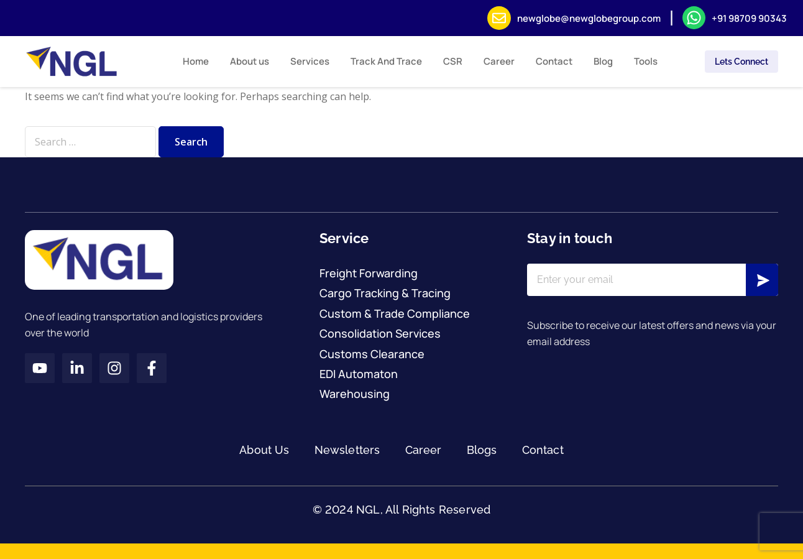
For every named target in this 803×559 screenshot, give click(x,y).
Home (196, 61)
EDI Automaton (358, 373)
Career (499, 61)
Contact (554, 61)
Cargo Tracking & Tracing (385, 292)
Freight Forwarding (368, 273)
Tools (646, 61)
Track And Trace (386, 61)
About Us (264, 449)
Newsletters (347, 449)
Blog (603, 61)
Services (309, 61)
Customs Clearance (371, 353)
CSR (452, 61)
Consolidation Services (380, 333)
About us (249, 61)
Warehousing (354, 393)
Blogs (482, 449)
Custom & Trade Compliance (394, 313)
